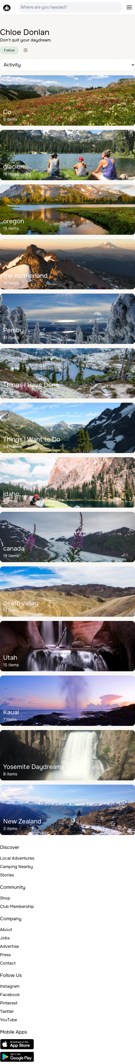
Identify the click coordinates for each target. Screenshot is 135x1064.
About (6, 929)
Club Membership (17, 906)
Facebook (10, 994)
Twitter (7, 1011)
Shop (5, 898)
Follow (9, 50)
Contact (8, 963)
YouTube (8, 1020)
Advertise (9, 946)
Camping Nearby (16, 866)
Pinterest (9, 1003)
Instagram (9, 986)
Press (5, 954)
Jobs (5, 938)
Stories (7, 875)
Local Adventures (17, 858)
